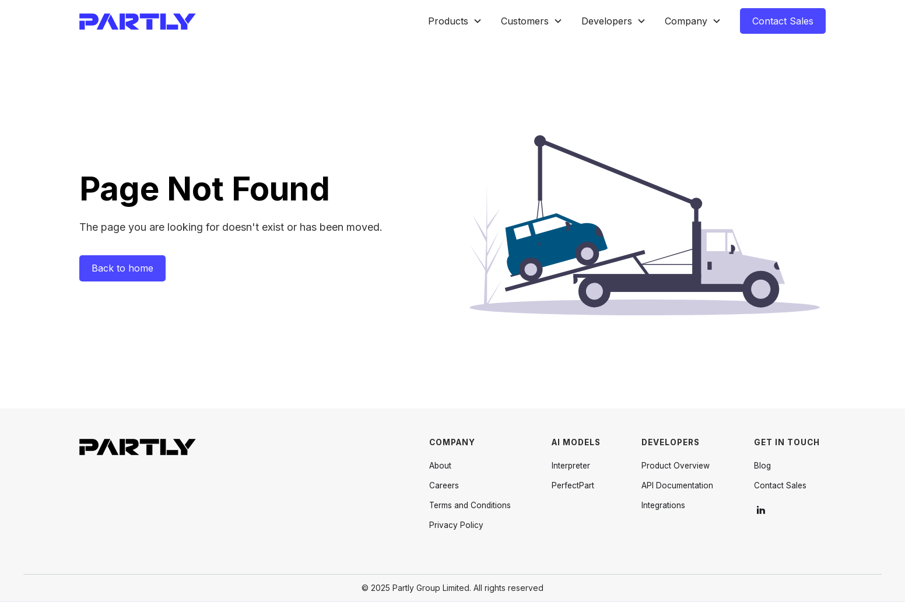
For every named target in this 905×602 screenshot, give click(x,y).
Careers (444, 485)
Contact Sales (782, 21)
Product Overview (675, 465)
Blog (762, 465)
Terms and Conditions (470, 505)
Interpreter (571, 465)
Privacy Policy (456, 525)
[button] (455, 21)
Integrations (663, 505)
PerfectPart (573, 485)
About (440, 465)
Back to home (122, 268)
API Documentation (677, 485)
